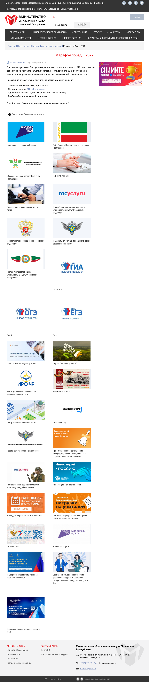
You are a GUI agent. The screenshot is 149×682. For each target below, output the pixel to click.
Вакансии (99, 3)
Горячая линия (48, 38)
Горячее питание (71, 38)
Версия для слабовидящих (97, 679)
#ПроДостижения (36, 89)
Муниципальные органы (79, 3)
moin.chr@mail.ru (88, 668)
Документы (133, 32)
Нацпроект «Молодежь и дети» (49, 32)
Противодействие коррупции (20, 9)
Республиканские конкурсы (54, 654)
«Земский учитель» (21, 38)
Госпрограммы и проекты (19, 663)
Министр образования (17, 650)
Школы (62, 3)
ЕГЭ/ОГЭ (98, 32)
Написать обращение (48, 9)
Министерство (13, 3)
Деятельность (17, 32)
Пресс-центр (80, 32)
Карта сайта (55, 679)
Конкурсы (114, 32)
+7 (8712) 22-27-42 (89, 663)
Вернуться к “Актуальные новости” (28, 114)
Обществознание (69, 9)
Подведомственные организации (39, 3)
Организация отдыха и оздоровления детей (113, 38)
